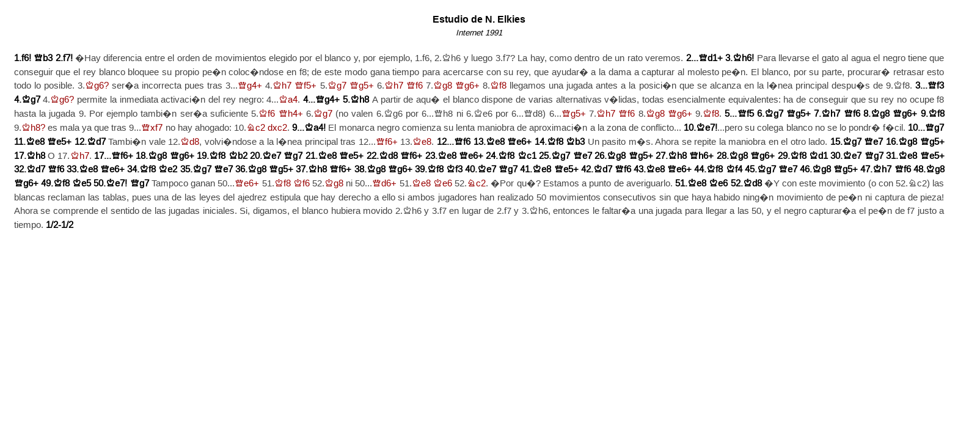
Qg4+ (250, 86)
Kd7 (96, 142)
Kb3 (575, 142)
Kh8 (359, 100)
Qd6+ (384, 183)
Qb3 (43, 58)
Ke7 (271, 156)
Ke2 (167, 169)
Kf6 (266, 114)
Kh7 (281, 86)
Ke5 (81, 183)
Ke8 (35, 142)
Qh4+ (291, 114)
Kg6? (97, 86)
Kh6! (743, 58)
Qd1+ (710, 58)
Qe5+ (59, 142)
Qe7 (873, 142)
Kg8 (442, 86)
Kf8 (498, 86)
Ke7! (706, 128)
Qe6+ (519, 142)
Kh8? (33, 128)
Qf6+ (387, 142)
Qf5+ (305, 86)
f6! (26, 58)
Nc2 (255, 128)
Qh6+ (701, 156)
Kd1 (818, 156)
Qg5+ (361, 86)
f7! (68, 58)
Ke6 (442, 183)
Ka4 (288, 100)
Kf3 (454, 169)
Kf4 (734, 169)
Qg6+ (467, 86)
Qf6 (414, 86)
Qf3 (935, 86)
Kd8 (189, 142)
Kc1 (526, 156)
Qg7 (934, 128)
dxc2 (277, 128)
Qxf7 (152, 128)
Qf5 (745, 114)
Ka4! (315, 128)
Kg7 (336, 86)
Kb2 (238, 156)
